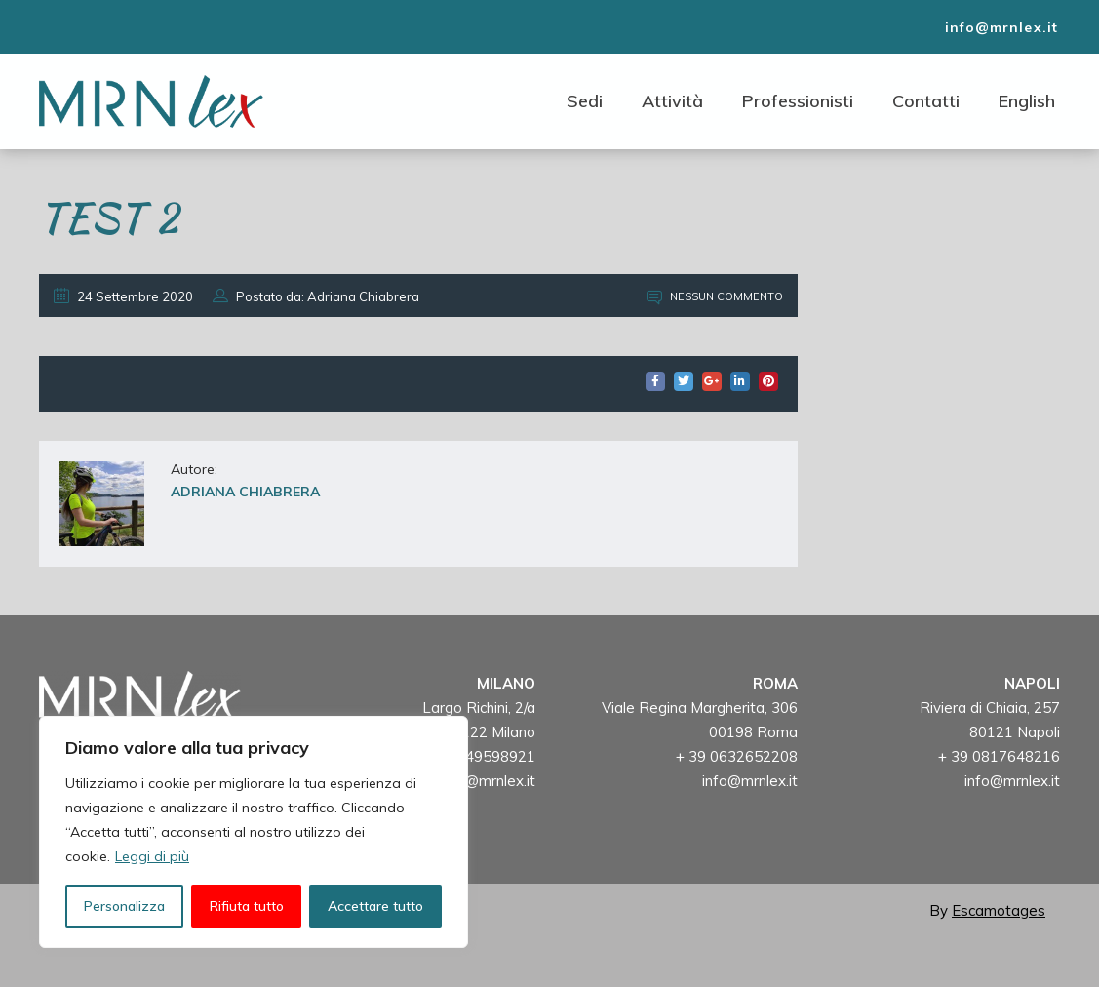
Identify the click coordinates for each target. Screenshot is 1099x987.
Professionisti (797, 101)
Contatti (926, 101)
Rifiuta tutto (247, 906)
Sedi (585, 101)
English (1027, 101)
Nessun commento (715, 296)
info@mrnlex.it (487, 780)
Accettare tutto (375, 906)
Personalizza (124, 906)
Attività (672, 101)
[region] (253, 832)
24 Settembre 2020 (123, 296)
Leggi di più (152, 856)
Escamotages (998, 910)
